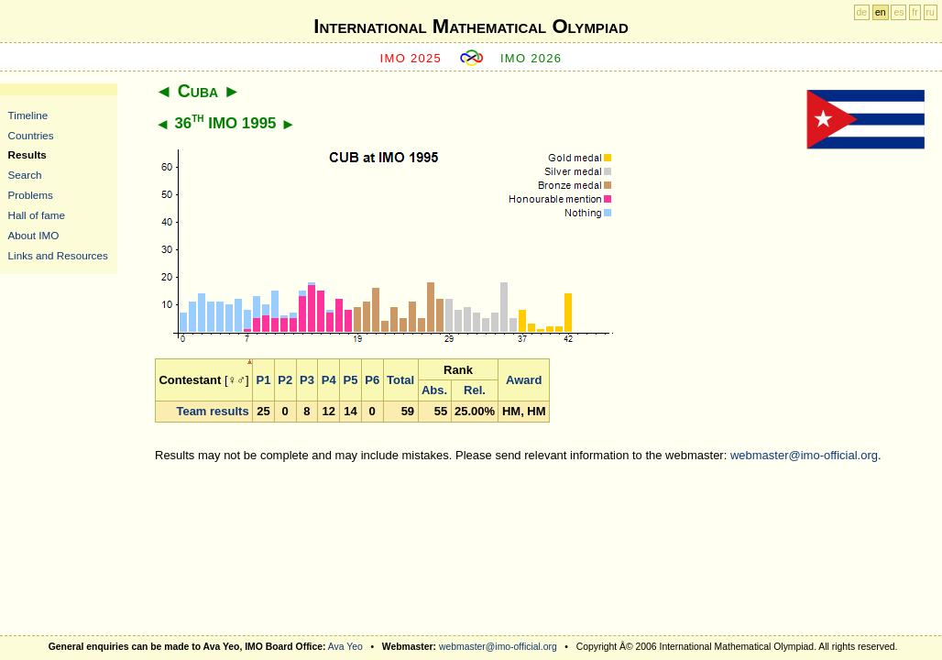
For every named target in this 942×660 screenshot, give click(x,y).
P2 (285, 380)
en (880, 12)
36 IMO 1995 (225, 123)
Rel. (475, 390)
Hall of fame (36, 215)
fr (914, 12)
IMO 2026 (531, 58)
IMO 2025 (411, 58)
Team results (212, 411)
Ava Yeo (345, 647)
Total (400, 380)
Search (25, 175)
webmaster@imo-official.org (804, 455)
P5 (351, 380)
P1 (264, 380)
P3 (307, 380)
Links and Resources (58, 255)
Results (27, 154)
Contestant (190, 380)
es (898, 12)
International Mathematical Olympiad (470, 26)
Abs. (434, 390)
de (862, 12)
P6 (372, 380)
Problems (30, 195)
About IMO (34, 235)
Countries (31, 135)
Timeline (28, 115)
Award (524, 380)
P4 (329, 380)
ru (930, 12)
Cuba (198, 91)
